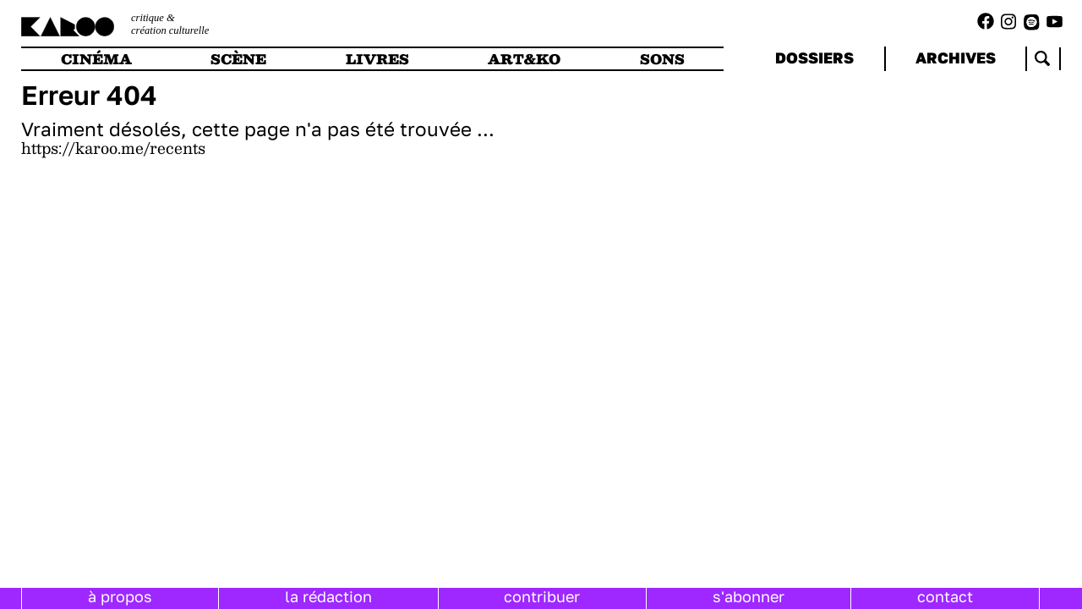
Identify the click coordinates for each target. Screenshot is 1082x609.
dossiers (814, 57)
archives (955, 57)
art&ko (524, 58)
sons (662, 58)
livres (377, 58)
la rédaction (328, 596)
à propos (120, 596)
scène (238, 58)
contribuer (542, 596)
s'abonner (748, 596)
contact (945, 596)
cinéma (96, 58)
